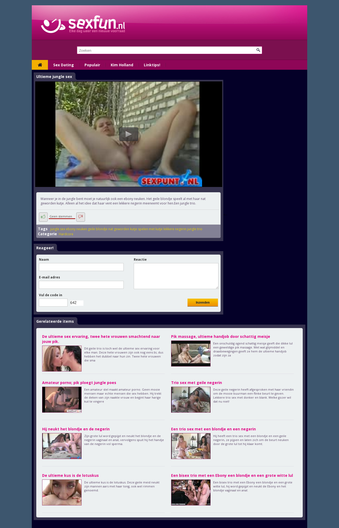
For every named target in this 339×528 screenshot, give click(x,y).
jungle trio (194, 229)
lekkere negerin (174, 229)
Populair (92, 64)
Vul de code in (50, 295)
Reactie (140, 259)
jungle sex (57, 229)
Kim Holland (122, 64)
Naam (44, 259)
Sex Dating (63, 64)
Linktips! (152, 64)
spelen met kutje (150, 229)
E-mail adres (49, 277)
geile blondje (98, 229)
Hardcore (66, 234)
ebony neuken (76, 229)
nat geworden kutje (122, 229)
